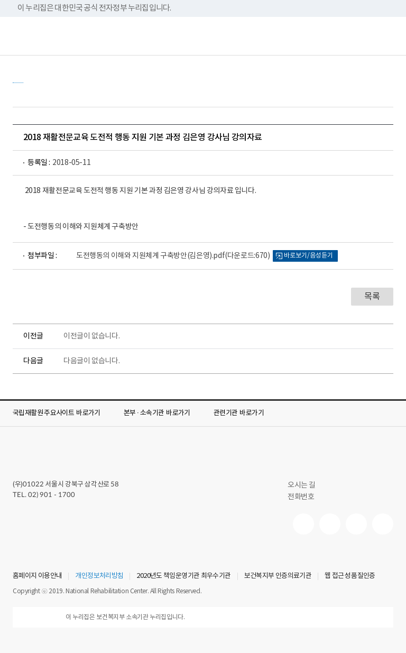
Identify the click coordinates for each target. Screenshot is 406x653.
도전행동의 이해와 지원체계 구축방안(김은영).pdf (173, 256)
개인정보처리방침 (99, 576)
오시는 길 (306, 485)
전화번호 (301, 497)
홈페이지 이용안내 (37, 576)
